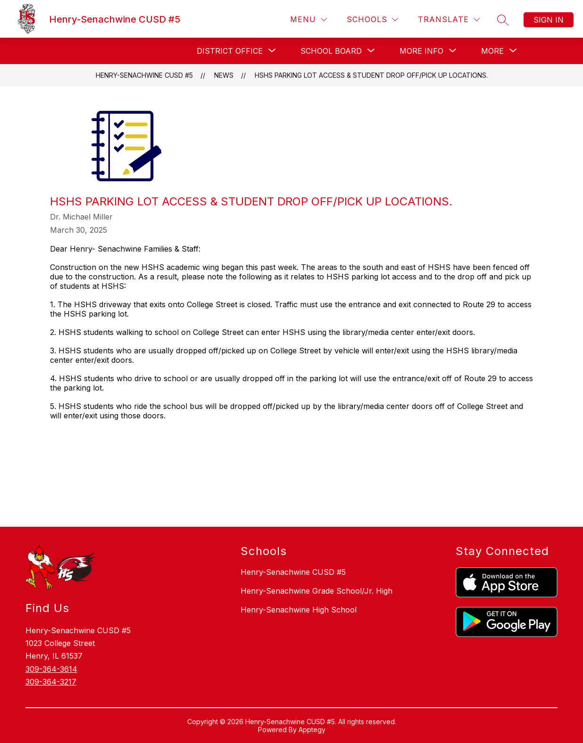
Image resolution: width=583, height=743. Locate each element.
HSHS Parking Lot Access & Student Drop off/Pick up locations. (371, 75)
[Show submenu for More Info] (421, 51)
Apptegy (312, 730)
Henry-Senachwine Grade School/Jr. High (316, 591)
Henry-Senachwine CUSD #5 (144, 75)
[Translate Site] (449, 19)
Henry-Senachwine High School (299, 609)
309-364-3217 (50, 681)
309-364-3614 (51, 669)
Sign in (548, 19)
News (223, 75)
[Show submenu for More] (492, 51)
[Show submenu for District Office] (230, 51)
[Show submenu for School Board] (331, 51)
